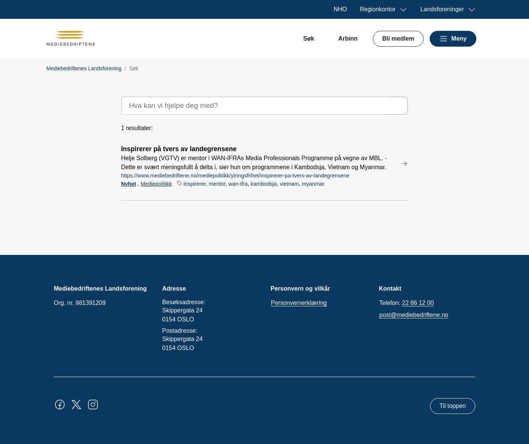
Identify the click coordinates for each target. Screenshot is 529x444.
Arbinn (348, 38)
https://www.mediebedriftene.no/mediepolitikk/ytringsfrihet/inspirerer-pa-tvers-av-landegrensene (235, 176)
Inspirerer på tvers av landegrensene (179, 149)
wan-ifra (238, 184)
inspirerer (195, 184)
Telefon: (406, 303)
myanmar (313, 184)
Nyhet (128, 184)
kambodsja (264, 184)
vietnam (289, 184)
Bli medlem (398, 38)
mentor (217, 184)
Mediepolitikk (156, 184)
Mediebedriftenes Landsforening (84, 68)
